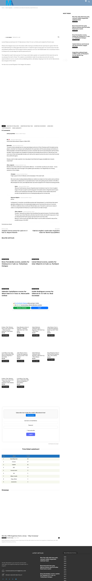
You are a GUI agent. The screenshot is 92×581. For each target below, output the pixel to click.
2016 (65, 578)
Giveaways (4, 537)
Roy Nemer (9, 37)
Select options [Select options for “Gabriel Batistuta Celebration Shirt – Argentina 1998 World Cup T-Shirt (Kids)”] (36, 335)
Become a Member (22, 307)
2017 (65, 576)
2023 (65, 563)
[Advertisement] (31, 22)
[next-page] (66, 60)
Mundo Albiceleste (16, 128)
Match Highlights (6, 128)
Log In (39, 307)
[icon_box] (12, 574)
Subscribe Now (30, 415)
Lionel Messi (50, 126)
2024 (65, 561)
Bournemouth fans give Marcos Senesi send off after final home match (81, 27)
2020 (65, 569)
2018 (65, 574)
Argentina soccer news (40, 126)
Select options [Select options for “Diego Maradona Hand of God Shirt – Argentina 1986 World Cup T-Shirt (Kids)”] (20, 335)
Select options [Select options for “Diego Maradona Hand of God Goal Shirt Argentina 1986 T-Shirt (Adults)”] (51, 359)
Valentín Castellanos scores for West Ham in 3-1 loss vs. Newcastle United (15, 293)
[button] (89, 1)
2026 (65, 557)
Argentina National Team (27, 126)
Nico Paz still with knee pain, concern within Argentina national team (81, 18)
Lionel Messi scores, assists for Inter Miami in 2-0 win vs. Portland (44, 264)
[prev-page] (64, 60)
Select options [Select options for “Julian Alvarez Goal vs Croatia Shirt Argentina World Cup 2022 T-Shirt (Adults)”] (20, 361)
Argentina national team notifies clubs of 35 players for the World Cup (80, 54)
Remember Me (31, 430)
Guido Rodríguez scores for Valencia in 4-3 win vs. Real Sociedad (43, 293)
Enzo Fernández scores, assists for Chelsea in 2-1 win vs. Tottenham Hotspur (15, 264)
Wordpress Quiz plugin (54, 443)
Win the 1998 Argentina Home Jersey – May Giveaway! (20, 536)
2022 (65, 565)
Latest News (75, 21)
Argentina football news (13, 126)
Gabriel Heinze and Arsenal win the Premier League (80, 44)
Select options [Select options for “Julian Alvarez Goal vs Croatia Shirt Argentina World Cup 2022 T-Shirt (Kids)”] (51, 335)
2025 (65, 559)
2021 (65, 567)
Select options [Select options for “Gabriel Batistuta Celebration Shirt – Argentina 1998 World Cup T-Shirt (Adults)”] (36, 361)
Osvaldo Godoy (10, 537)
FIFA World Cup (75, 57)
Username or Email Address (30, 420)
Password (30, 425)
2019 (65, 572)
